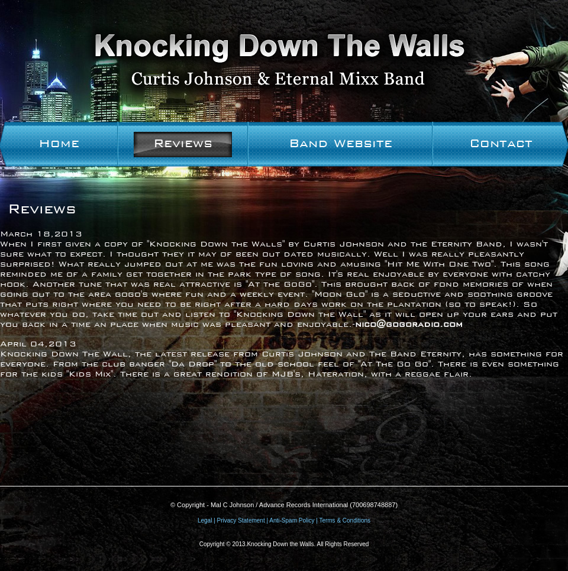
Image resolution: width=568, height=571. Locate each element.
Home (58, 143)
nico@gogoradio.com (409, 324)
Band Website (340, 143)
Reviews (182, 143)
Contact (500, 143)
